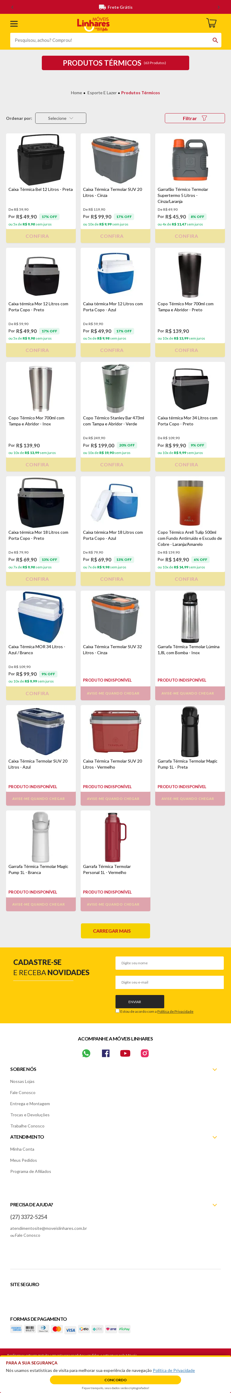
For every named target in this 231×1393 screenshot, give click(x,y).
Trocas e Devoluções (30, 1114)
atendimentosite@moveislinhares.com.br (48, 1228)
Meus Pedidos (23, 1160)
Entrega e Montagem (30, 1103)
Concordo (115, 1380)
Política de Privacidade (175, 1011)
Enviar (134, 1002)
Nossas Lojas (22, 1081)
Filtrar (195, 118)
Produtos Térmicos (140, 92)
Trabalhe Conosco (27, 1125)
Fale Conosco (22, 1092)
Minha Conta (22, 1149)
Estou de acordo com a (156, 1011)
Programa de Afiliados (30, 1171)
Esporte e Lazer (102, 92)
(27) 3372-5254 (28, 1217)
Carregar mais (112, 931)
